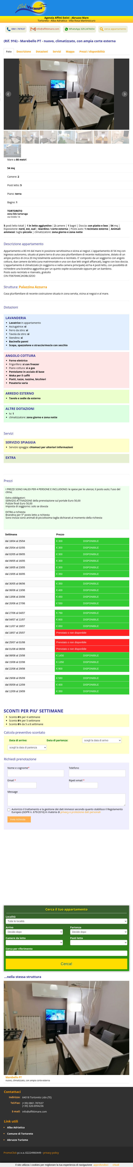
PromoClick (10, 1152)
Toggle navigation (10, 8)
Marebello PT (14, 1077)
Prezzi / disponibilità (92, 51)
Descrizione (24, 51)
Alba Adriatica (16, 1127)
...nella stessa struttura (22, 977)
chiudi (116, 1164)
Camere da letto (16, 938)
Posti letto (76, 938)
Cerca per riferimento (19, 948)
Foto (9, 51)
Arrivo (9, 927)
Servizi (57, 51)
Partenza (75, 927)
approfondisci (100, 1164)
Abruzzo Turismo (17, 1140)
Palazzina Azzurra (33, 287)
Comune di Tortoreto (20, 1133)
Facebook (5, 1160)
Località (10, 916)
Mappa (70, 51)
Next (124, 94)
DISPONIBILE (91, 541)
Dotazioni (42, 51)
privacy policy (51, 1152)
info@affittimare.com (34, 1111)
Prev (8, 94)
